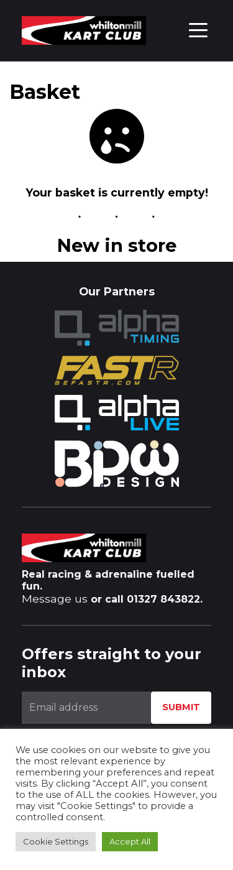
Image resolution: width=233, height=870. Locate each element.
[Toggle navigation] (198, 29)
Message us (55, 598)
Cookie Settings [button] (55, 841)
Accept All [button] (129, 841)
